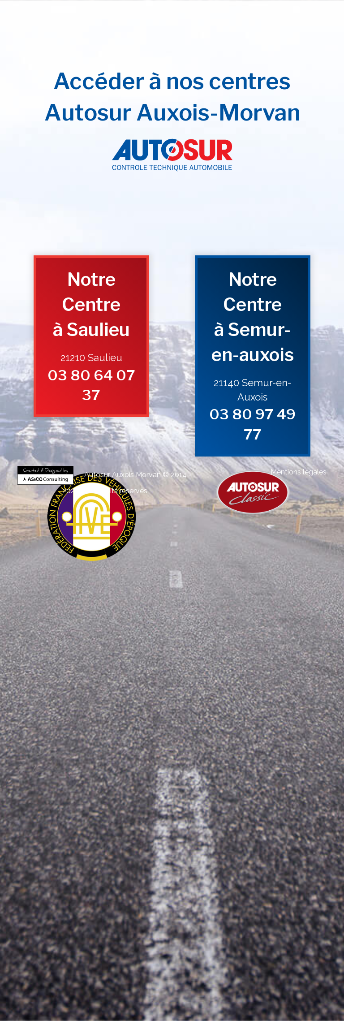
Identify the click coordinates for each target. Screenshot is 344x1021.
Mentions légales (299, 472)
